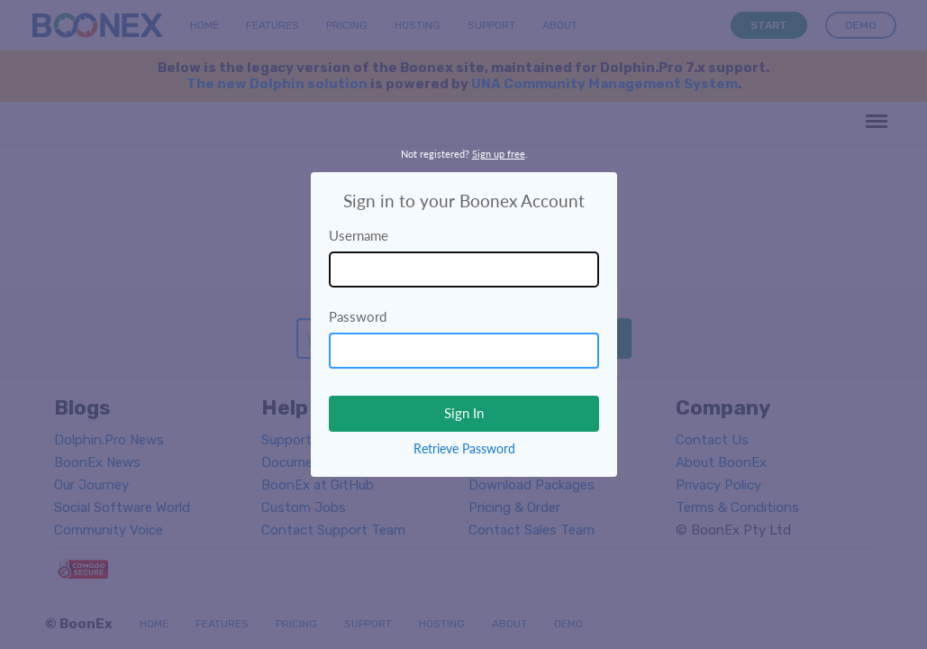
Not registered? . (464, 154)
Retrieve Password (464, 448)
